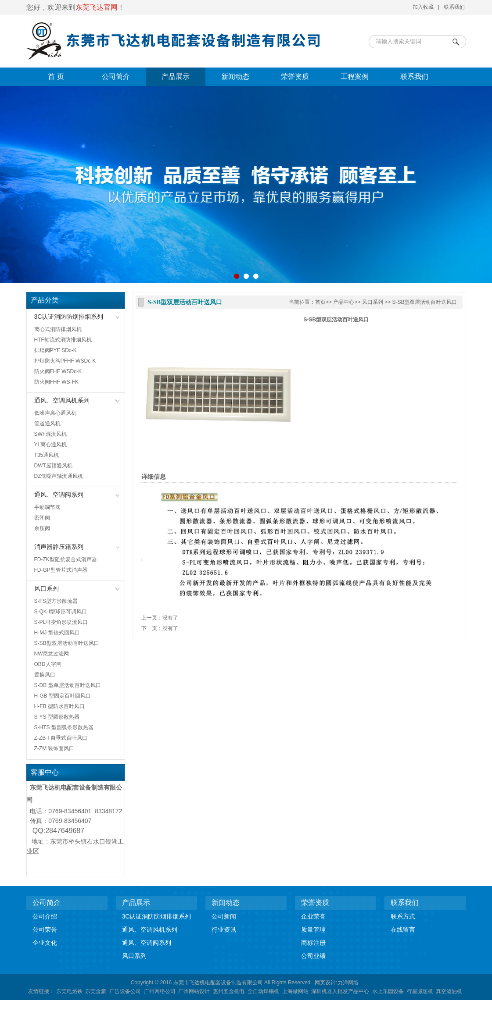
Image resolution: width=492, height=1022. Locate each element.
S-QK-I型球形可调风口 (60, 612)
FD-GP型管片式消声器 (60, 570)
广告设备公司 (125, 991)
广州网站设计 (194, 991)
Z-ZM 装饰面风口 (54, 748)
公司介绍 (44, 916)
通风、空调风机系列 (62, 400)
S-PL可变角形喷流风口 (61, 622)
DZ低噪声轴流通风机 (58, 476)
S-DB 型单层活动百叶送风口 (67, 685)
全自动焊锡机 (263, 991)
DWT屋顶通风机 (53, 466)
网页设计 (325, 982)
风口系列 (46, 588)
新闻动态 (235, 76)
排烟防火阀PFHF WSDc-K (65, 361)
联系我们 (454, 7)
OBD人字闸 (47, 664)
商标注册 (313, 942)
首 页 (56, 76)
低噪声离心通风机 (55, 413)
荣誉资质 (295, 76)
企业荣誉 (313, 916)
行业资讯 (224, 929)
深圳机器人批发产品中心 (340, 991)
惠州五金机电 (228, 991)
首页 (320, 302)
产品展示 (176, 76)
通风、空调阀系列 (58, 494)
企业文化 (44, 942)
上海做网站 (295, 991)
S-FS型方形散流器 (56, 601)
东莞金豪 (95, 991)
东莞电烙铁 (69, 991)
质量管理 (313, 929)
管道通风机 (47, 423)
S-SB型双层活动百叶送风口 (66, 643)
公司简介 (116, 76)
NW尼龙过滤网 (51, 654)
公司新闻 (224, 916)
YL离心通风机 (50, 445)
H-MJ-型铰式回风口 (57, 633)
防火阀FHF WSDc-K (58, 371)
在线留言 (403, 929)
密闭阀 (42, 518)
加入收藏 (423, 7)
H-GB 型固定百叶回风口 (62, 696)
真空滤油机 (449, 991)
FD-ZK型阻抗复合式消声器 (65, 559)
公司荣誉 (44, 929)
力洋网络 (348, 982)
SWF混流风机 (50, 434)
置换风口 (44, 675)
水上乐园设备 (388, 991)
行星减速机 (420, 991)
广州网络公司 (160, 991)
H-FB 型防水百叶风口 (59, 706)
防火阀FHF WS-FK (56, 382)
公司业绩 (313, 955)
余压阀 (42, 528)
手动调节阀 (47, 507)
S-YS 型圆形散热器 (56, 717)
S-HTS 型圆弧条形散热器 (63, 727)
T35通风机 (46, 455)
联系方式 (403, 916)
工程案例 (355, 76)
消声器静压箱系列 (58, 546)
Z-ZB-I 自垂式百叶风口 (60, 738)
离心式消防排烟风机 (58, 329)
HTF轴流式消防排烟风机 (63, 340)
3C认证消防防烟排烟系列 (69, 316)
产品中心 (343, 302)
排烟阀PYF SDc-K (55, 350)
